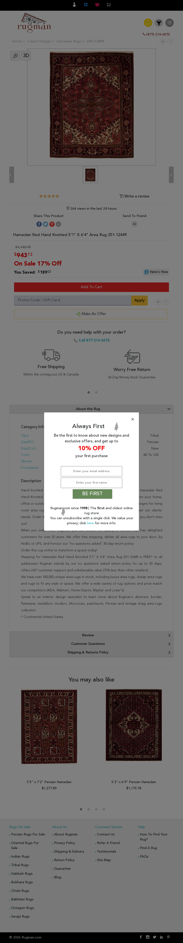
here (91, 523)
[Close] (92, 419)
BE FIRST (92, 494)
